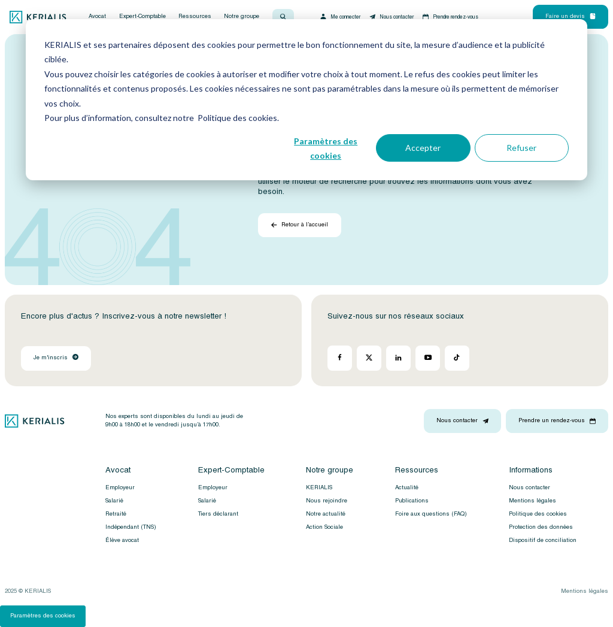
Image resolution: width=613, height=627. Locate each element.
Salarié (114, 500)
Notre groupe (241, 17)
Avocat (97, 17)
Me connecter (339, 17)
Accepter (423, 148)
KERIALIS (319, 487)
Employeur (120, 487)
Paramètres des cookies (325, 148)
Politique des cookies (538, 514)
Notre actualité (325, 514)
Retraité (115, 514)
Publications (412, 500)
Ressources (194, 17)
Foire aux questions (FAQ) (431, 514)
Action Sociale (324, 527)
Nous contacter (391, 17)
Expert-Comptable (142, 17)
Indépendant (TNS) (130, 527)
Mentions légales (532, 500)
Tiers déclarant (218, 514)
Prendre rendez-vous (449, 17)
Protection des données (541, 527)
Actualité (406, 487)
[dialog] (306, 99)
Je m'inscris (56, 357)
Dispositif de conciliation (542, 540)
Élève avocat (122, 540)
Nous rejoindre (326, 500)
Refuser (521, 148)
